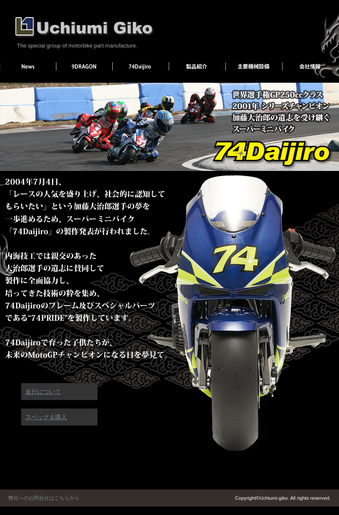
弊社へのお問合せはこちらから (44, 498)
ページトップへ (329, 442)
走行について (43, 391)
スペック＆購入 (46, 417)
